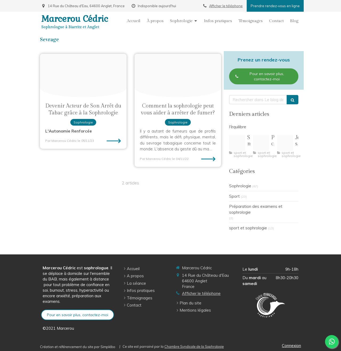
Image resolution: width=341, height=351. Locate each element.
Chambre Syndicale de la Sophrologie (194, 346)
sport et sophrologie (248, 227)
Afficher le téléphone (226, 6)
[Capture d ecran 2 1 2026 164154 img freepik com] (237, 143)
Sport (234, 196)
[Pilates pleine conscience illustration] (261, 143)
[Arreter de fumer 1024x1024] (83, 75)
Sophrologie (240, 185)
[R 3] (285, 143)
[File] (178, 75)
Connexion (291, 345)
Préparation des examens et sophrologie (255, 209)
